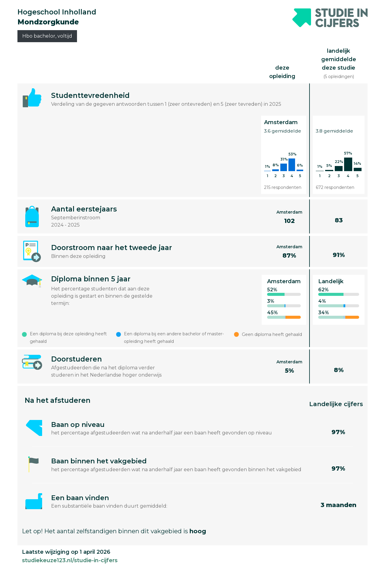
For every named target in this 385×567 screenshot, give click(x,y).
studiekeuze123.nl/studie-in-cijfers (70, 560)
